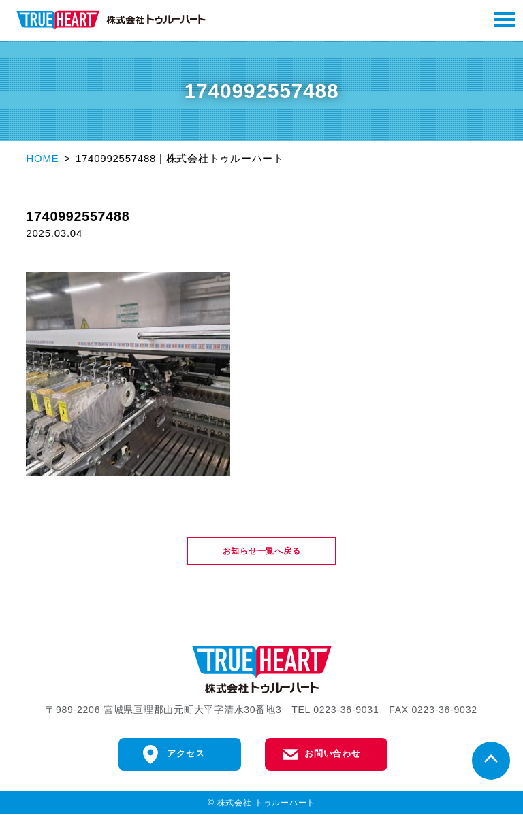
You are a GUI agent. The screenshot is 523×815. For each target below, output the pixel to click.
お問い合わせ (332, 754)
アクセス (185, 754)
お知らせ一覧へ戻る (262, 551)
